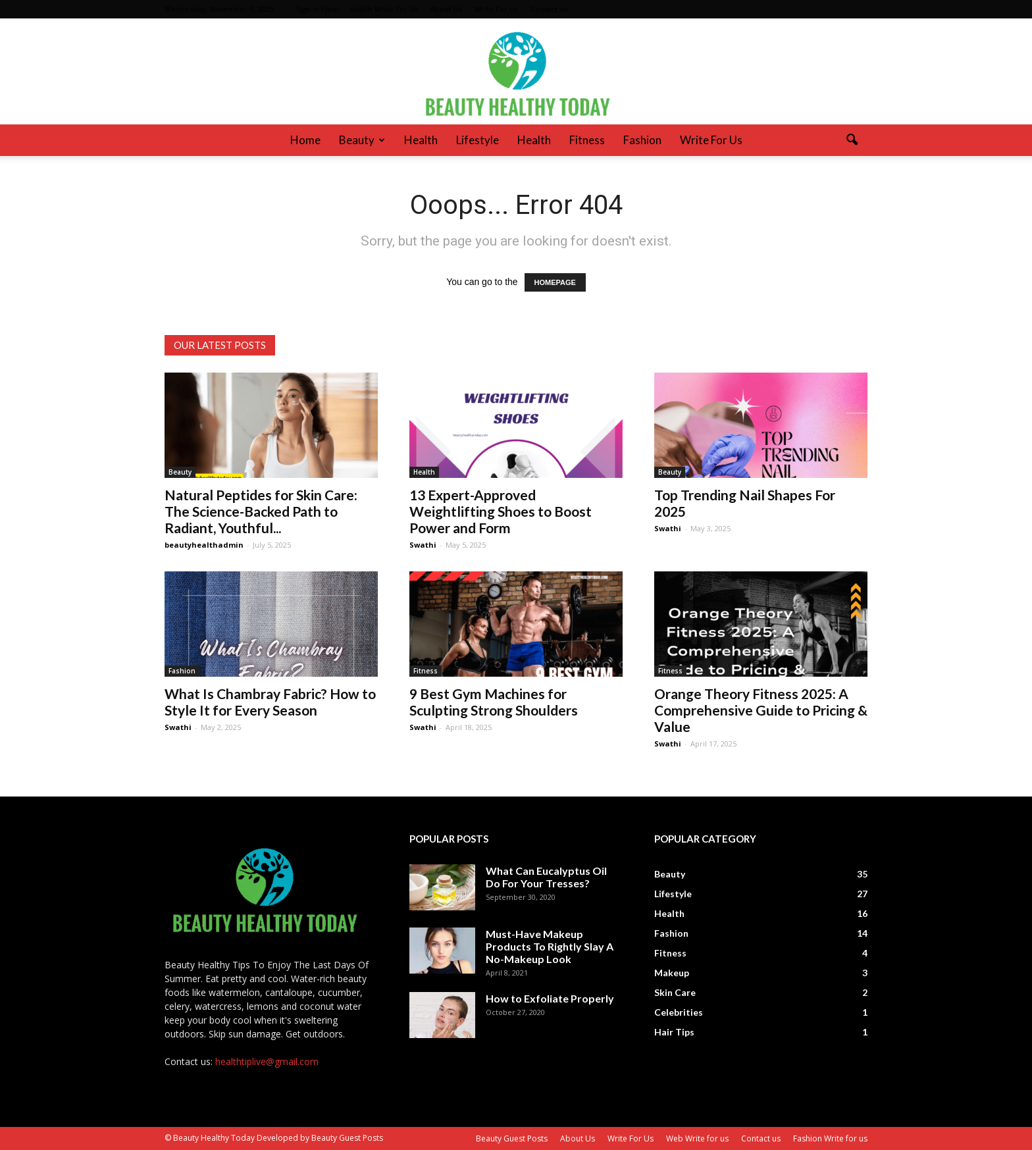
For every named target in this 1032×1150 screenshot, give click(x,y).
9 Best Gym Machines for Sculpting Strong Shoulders (493, 701)
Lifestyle (477, 140)
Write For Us (496, 9)
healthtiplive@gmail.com (267, 1061)
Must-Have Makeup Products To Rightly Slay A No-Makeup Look (549, 946)
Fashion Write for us (830, 1138)
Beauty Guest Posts (512, 1138)
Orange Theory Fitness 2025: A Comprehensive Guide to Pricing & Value (760, 710)
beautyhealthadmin (204, 545)
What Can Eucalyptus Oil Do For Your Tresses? (546, 876)
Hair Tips (674, 1031)
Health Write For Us (383, 9)
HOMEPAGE (555, 282)
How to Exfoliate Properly (550, 998)
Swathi (422, 545)
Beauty (362, 140)
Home (305, 140)
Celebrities (678, 1012)
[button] (851, 140)
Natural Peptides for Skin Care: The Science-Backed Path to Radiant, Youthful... (261, 511)
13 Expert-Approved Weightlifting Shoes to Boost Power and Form (500, 511)
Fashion (642, 140)
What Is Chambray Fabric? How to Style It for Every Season (270, 701)
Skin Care (675, 992)
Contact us (548, 9)
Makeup (671, 972)
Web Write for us (697, 1138)
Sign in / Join (317, 9)
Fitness (587, 140)
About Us (446, 9)
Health (421, 140)
